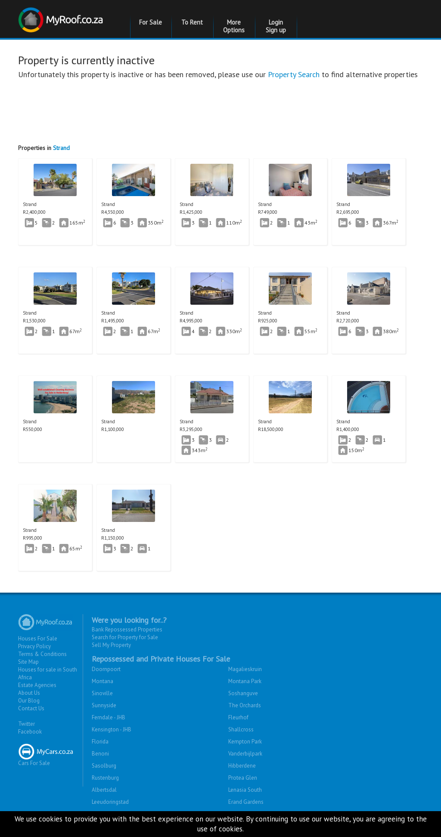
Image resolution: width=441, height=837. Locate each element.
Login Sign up (276, 26)
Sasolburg (104, 765)
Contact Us (31, 708)
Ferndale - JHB (108, 717)
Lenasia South (245, 789)
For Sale (150, 22)
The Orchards (244, 705)
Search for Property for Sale (125, 637)
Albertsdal (104, 789)
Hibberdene (242, 765)
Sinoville (102, 693)
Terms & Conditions (42, 654)
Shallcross (241, 729)
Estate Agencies (37, 685)
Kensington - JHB (111, 729)
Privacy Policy (34, 646)
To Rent (192, 22)
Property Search (294, 74)
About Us (29, 692)
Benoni (100, 753)
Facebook (30, 731)
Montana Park (244, 681)
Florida (100, 741)
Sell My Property (111, 645)
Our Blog (29, 700)
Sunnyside (104, 705)
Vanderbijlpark (245, 753)
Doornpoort (106, 669)
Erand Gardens (246, 802)
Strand (61, 148)
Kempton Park (245, 741)
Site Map (28, 661)
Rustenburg (105, 777)
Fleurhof (238, 717)
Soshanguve (243, 693)
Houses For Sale (37, 638)
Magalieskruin (245, 669)
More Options (234, 26)
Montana (102, 681)
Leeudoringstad (110, 802)
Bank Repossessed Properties (127, 629)
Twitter (26, 724)
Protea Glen (242, 777)
